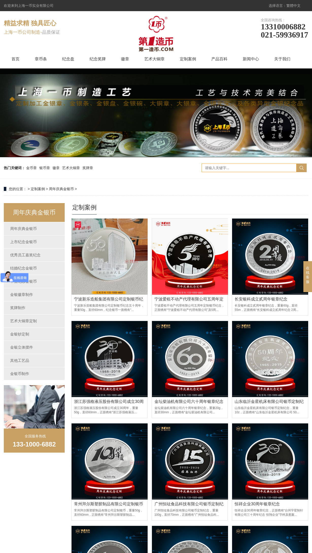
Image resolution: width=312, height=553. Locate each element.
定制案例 (188, 59)
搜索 (302, 168)
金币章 (31, 168)
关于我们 (282, 59)
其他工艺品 (19, 360)
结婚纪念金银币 (23, 268)
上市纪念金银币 (23, 242)
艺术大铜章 (154, 59)
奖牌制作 (17, 308)
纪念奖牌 (98, 59)
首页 (15, 59)
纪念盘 (68, 59)
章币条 (41, 59)
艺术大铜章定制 (23, 321)
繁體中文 (293, 6)
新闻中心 (251, 59)
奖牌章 (87, 168)
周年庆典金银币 (61, 189)
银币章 (44, 168)
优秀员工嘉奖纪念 (25, 255)
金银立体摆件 (21, 347)
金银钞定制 (19, 334)
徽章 (125, 59)
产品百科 (219, 59)
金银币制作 (19, 373)
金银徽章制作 (21, 294)
